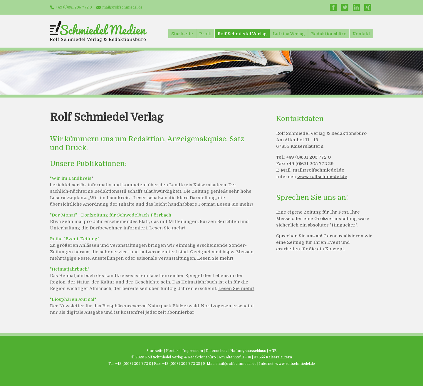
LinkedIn (356, 7)
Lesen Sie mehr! (235, 204)
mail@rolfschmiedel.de (122, 7)
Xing (367, 7)
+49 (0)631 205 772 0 (74, 7)
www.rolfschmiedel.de (322, 176)
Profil (205, 33)
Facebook (333, 7)
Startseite (182, 33)
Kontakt (361, 33)
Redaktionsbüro (328, 33)
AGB (273, 351)
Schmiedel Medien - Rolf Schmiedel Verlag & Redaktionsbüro (98, 31)
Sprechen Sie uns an (298, 236)
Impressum (192, 351)
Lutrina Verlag (289, 33)
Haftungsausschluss (248, 351)
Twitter (345, 7)
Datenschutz (217, 351)
